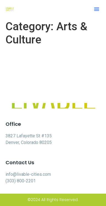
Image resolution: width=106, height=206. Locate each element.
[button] (97, 9)
